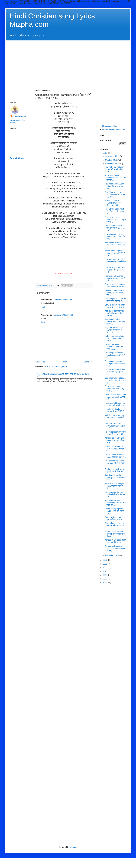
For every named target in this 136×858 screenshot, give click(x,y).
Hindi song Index (109, 126)
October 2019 (111, 160)
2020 (105, 560)
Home (64, 362)
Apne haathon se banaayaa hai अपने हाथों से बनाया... (115, 177)
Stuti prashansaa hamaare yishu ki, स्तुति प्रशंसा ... (115, 219)
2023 (105, 571)
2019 (105, 153)
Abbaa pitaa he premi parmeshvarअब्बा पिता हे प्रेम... (115, 253)
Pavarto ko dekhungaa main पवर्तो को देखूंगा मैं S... (114, 486)
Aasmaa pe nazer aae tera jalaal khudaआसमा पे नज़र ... (115, 363)
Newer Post (40, 362)
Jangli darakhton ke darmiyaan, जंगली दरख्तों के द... (115, 477)
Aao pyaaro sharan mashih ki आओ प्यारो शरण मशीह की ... (115, 502)
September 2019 (112, 156)
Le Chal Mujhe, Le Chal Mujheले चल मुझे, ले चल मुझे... (115, 269)
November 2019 (112, 164)
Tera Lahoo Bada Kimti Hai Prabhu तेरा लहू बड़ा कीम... (115, 211)
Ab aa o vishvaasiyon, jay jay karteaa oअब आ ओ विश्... (115, 548)
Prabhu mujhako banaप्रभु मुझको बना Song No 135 (113, 203)
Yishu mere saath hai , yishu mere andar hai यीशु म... (114, 338)
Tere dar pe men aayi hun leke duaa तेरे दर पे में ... (115, 355)
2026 (105, 583)
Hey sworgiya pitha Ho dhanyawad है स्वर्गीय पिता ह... (115, 261)
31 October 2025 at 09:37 (63, 300)
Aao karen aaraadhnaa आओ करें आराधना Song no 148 (114, 313)
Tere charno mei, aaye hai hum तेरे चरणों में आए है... (115, 463)
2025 (105, 579)
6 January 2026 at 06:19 (62, 315)
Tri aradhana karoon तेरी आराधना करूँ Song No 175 (115, 525)
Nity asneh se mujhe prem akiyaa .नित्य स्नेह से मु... (115, 236)
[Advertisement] (22, 63)
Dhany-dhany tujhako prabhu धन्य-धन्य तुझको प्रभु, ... (114, 511)
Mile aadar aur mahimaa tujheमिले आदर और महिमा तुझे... (115, 380)
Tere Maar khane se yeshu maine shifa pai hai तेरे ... (115, 194)
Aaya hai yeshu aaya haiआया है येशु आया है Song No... (114, 330)
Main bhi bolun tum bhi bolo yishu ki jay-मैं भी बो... (114, 417)
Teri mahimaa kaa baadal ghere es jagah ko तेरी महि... (115, 397)
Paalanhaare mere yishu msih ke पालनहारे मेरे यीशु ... (115, 244)
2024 (105, 575)
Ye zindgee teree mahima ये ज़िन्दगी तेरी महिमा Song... (114, 346)
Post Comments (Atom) (57, 366)
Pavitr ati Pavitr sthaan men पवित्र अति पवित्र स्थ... (114, 169)
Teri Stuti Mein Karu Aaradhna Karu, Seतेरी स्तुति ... (115, 426)
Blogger (73, 847)
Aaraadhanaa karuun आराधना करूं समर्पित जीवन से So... (115, 534)
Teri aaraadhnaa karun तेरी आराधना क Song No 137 (115, 228)
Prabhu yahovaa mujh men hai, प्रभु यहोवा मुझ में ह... (115, 448)
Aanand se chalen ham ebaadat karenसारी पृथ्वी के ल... (115, 440)
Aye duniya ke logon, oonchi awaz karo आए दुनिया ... (115, 321)
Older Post (87, 362)
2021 (105, 564)
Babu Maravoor (19, 116)
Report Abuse (17, 158)
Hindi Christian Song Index (113, 129)
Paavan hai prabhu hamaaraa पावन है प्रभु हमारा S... (114, 388)
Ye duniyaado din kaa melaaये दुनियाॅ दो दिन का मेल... (115, 494)
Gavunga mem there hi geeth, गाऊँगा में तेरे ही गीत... (114, 292)
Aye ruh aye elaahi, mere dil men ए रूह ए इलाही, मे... (115, 371)
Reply (43, 307)
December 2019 (112, 555)
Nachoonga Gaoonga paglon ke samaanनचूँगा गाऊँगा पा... (115, 278)
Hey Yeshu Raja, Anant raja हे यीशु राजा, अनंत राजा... (114, 186)
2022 (105, 568)
